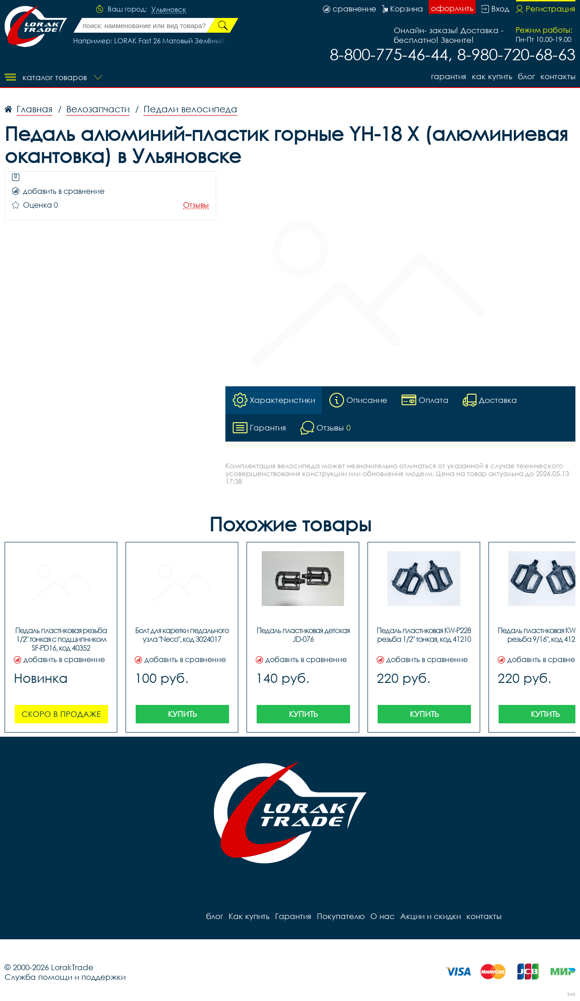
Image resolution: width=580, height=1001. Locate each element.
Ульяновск (168, 9)
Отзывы (196, 205)
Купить (182, 714)
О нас (382, 916)
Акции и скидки (430, 916)
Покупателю (341, 916)
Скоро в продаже (61, 714)
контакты (557, 76)
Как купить (492, 76)
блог (526, 76)
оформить (452, 8)
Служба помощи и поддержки (65, 977)
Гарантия (448, 76)
